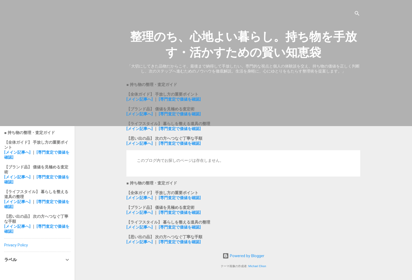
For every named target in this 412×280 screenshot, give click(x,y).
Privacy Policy (16, 245)
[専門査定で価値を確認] (180, 99)
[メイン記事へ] (139, 99)
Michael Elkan (257, 266)
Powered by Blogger (243, 255)
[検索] (357, 14)
